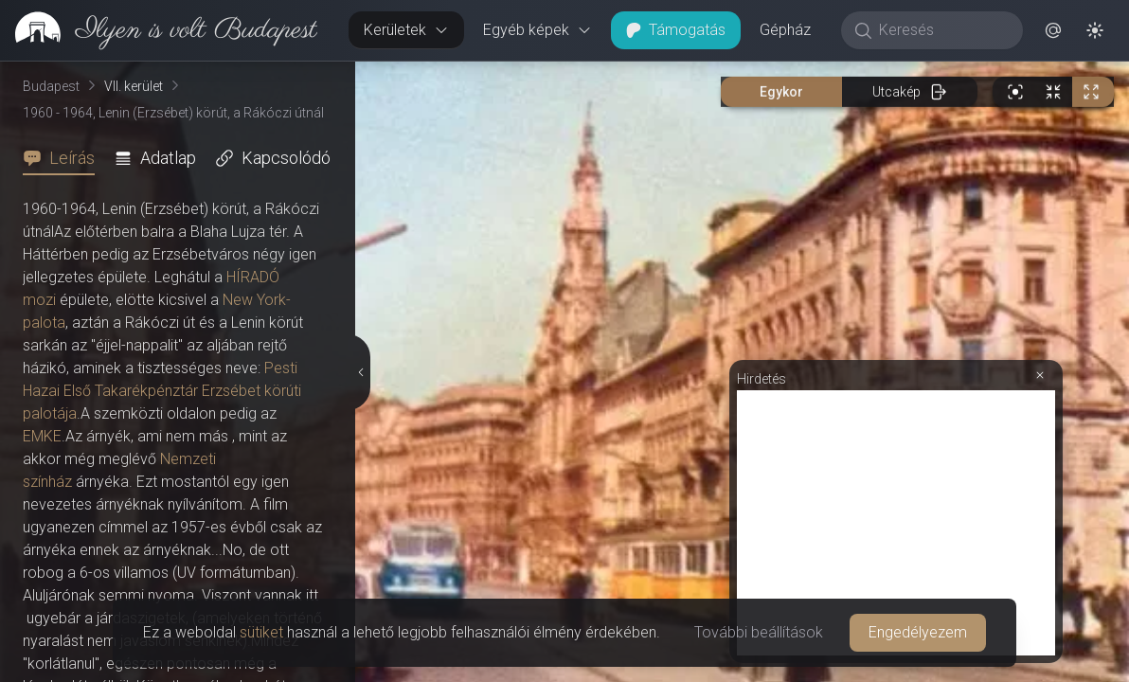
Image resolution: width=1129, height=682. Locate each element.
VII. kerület (133, 86)
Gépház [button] (785, 30)
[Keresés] (942, 30)
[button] (1053, 30)
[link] (158, 30)
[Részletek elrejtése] (361, 372)
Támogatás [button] (676, 30)
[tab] (64, 158)
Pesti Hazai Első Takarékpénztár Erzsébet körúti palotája (162, 390)
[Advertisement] (896, 522)
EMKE (42, 436)
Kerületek (406, 30)
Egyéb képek (537, 30)
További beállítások (758, 632)
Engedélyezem (918, 632)
